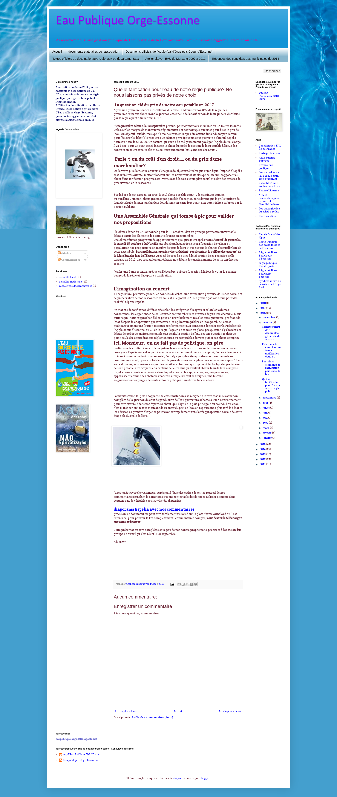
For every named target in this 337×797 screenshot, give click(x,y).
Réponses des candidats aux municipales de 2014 (245, 58)
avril (266, 422)
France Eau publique (266, 166)
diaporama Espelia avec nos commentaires (154, 509)
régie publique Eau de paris (268, 264)
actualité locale (68, 277)
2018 (263, 303)
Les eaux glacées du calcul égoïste (269, 210)
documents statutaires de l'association (93, 51)
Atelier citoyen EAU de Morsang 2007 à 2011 (175, 58)
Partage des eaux (269, 153)
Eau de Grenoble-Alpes (269, 236)
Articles (64, 253)
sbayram (178, 778)
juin (265, 412)
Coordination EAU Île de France (270, 147)
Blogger (205, 778)
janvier (267, 437)
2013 (263, 454)
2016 (263, 313)
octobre (268, 322)
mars (266, 427)
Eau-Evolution (267, 216)
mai (265, 417)
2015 (263, 444)
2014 (263, 449)
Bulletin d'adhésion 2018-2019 (269, 96)
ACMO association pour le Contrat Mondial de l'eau (269, 199)
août (266, 402)
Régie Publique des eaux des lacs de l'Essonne (269, 245)
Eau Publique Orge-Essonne (128, 21)
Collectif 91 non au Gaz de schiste (269, 184)
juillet (266, 407)
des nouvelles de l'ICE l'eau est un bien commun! (269, 175)
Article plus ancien (230, 711)
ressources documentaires (75, 285)
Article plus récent (126, 711)
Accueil (57, 51)
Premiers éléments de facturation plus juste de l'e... (271, 368)
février (267, 432)
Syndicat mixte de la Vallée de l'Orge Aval (270, 284)
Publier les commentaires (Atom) (152, 717)
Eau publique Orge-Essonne (80, 760)
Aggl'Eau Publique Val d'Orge (81, 754)
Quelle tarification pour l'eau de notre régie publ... (271, 385)
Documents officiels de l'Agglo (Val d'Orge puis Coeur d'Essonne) (169, 51)
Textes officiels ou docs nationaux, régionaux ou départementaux (95, 58)
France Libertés (269, 190)
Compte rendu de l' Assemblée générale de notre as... (271, 333)
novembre (269, 317)
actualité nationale (70, 281)
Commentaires (69, 259)
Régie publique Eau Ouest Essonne (268, 273)
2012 (263, 459)
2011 (263, 464)
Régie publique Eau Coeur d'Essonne (268, 255)
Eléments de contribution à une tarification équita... (271, 350)
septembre (270, 397)
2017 (263, 308)
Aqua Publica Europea (267, 159)
